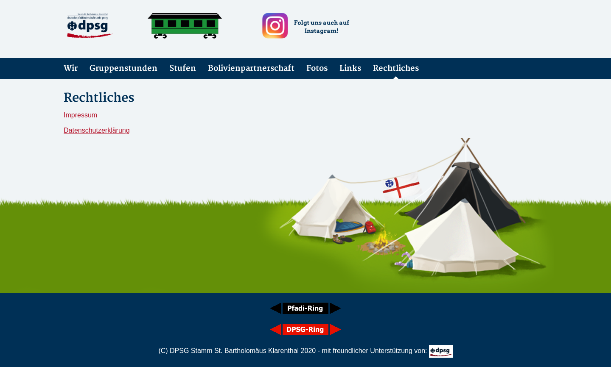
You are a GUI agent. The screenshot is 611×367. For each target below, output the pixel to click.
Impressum (80, 115)
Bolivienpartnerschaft (251, 68)
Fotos (317, 68)
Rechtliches (396, 68)
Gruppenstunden (123, 68)
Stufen (182, 68)
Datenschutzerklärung (97, 130)
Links (350, 68)
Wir (71, 68)
